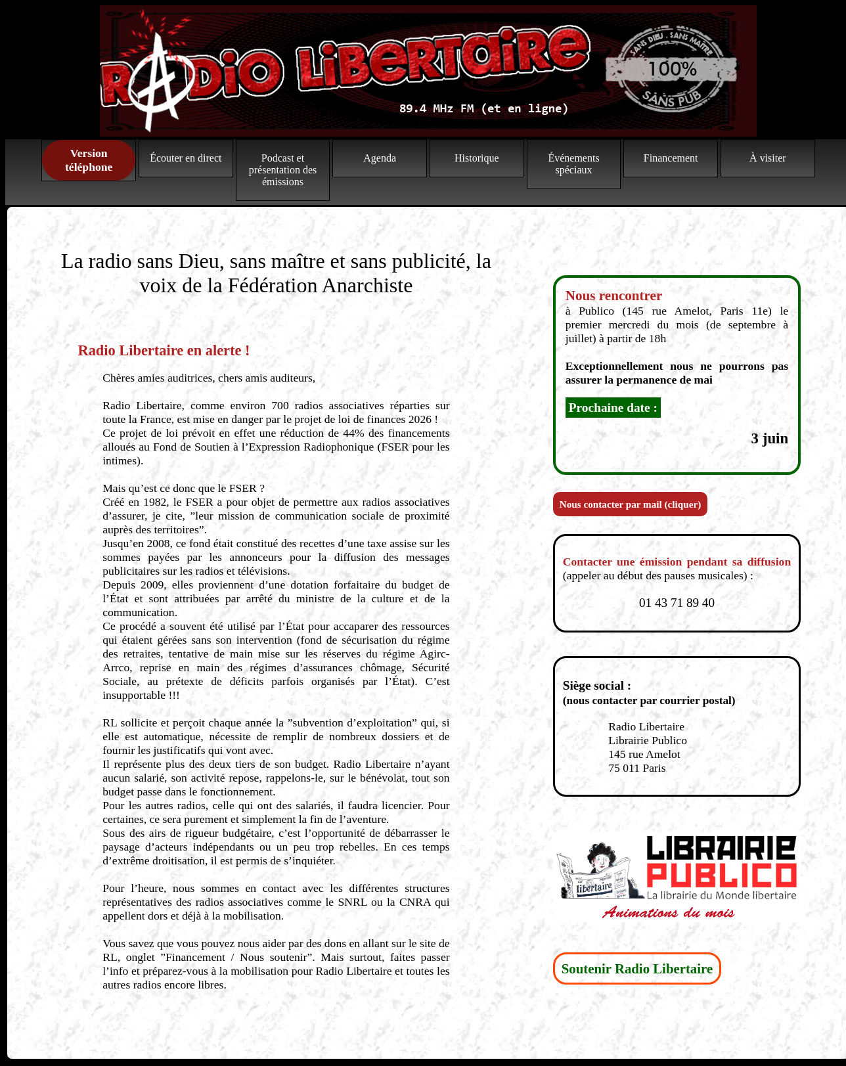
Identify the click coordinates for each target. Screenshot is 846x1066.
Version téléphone (88, 159)
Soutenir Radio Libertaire (637, 968)
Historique (477, 158)
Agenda (379, 158)
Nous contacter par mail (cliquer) (630, 504)
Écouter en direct (185, 158)
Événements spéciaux (573, 163)
